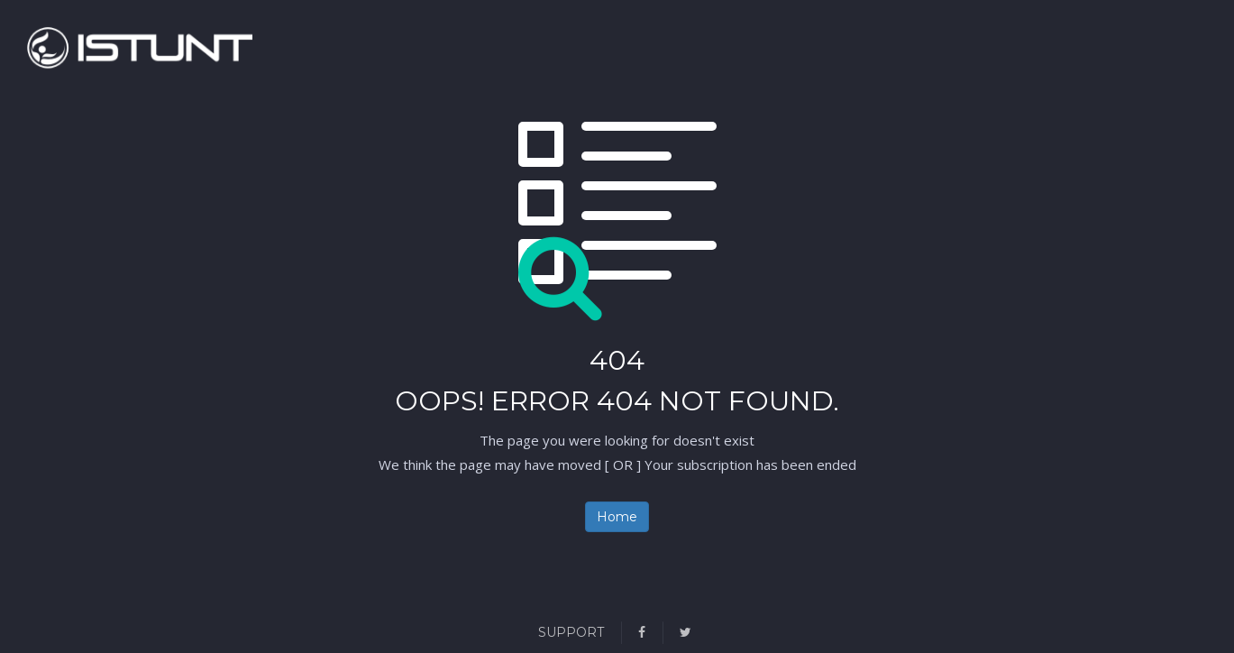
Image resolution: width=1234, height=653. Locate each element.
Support (571, 632)
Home (617, 517)
